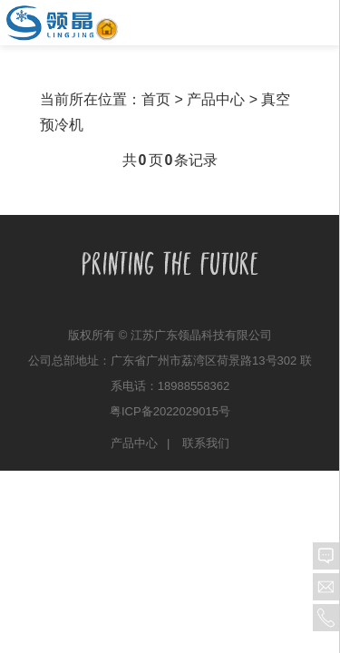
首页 (155, 99)
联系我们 (205, 443)
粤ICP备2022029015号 (170, 411)
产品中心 (134, 443)
